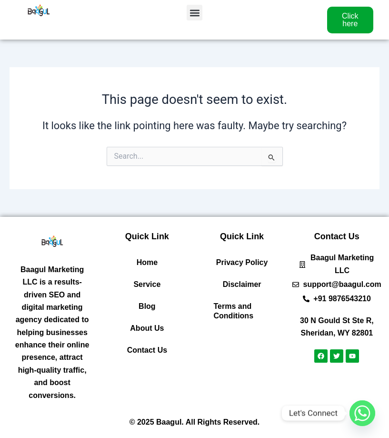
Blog (147, 306)
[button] (194, 12)
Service (146, 284)
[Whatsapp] (362, 413)
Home (147, 262)
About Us (147, 328)
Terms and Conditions (234, 311)
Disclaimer (242, 284)
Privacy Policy (242, 262)
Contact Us (147, 350)
